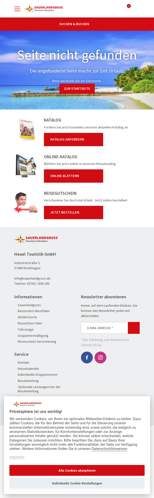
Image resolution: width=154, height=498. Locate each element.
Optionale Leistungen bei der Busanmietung (37, 389)
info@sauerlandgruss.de (32, 278)
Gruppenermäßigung (31, 336)
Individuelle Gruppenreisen (36, 375)
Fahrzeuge (24, 329)
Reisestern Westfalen (32, 311)
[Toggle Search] (137, 9)
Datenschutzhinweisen (109, 449)
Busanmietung (26, 381)
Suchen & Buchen (77, 24)
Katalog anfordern (74, 139)
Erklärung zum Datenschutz (109, 340)
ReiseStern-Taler (28, 323)
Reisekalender (26, 369)
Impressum (16, 457)
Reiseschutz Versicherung (35, 341)
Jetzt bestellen (74, 212)
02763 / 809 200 (38, 283)
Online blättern (74, 176)
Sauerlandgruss (27, 305)
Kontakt (21, 362)
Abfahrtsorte (25, 317)
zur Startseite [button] (77, 88)
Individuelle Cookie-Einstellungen (77, 483)
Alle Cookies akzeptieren (77, 470)
